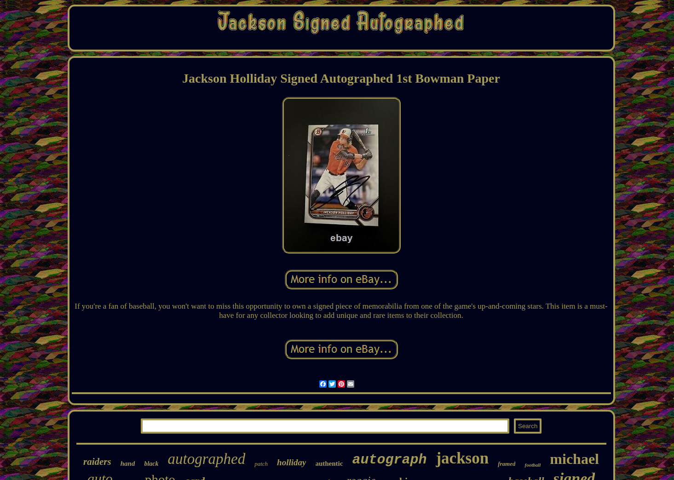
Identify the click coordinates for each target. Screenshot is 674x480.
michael (574, 459)
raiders (97, 461)
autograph (389, 460)
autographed (207, 459)
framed (506, 463)
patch (261, 463)
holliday (291, 462)
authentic (329, 463)
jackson (462, 458)
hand (128, 463)
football (532, 465)
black (151, 463)
